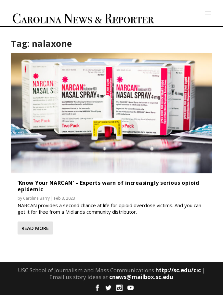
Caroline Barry (36, 198)
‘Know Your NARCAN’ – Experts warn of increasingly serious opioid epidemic (108, 186)
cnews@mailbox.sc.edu (141, 277)
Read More (35, 228)
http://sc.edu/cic (178, 270)
